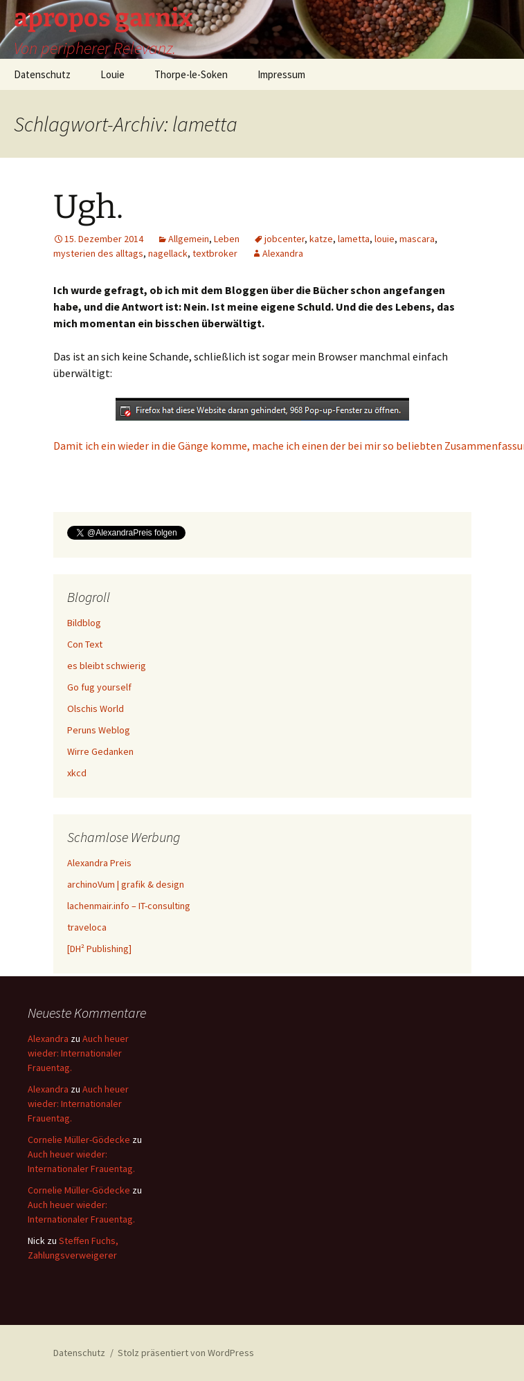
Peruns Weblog (98, 730)
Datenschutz (42, 74)
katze (321, 238)
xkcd (77, 773)
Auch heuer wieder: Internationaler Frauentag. (78, 1053)
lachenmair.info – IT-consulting (128, 905)
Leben (227, 238)
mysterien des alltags (98, 253)
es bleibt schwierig (106, 665)
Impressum (281, 74)
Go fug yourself (99, 687)
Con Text (84, 644)
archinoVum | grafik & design (125, 884)
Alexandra (282, 253)
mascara (417, 238)
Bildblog (84, 622)
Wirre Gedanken (100, 751)
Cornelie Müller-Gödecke (79, 1139)
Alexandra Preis (99, 863)
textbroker (214, 253)
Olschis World (95, 708)
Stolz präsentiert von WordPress (186, 1352)
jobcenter (284, 238)
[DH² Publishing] (99, 948)
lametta (354, 238)
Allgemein (188, 238)
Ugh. (88, 207)
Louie (112, 74)
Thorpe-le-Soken (191, 74)
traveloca (87, 927)
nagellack (168, 253)
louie (384, 238)
